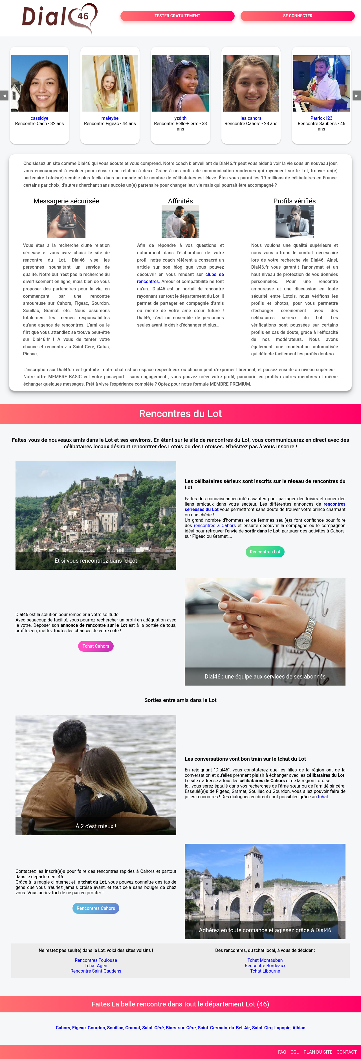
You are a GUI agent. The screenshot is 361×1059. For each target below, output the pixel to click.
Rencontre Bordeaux (265, 965)
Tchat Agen (96, 965)
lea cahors (251, 118)
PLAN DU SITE (318, 1052)
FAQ (282, 1052)
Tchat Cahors (95, 646)
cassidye (40, 118)
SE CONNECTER (297, 16)
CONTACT (346, 1052)
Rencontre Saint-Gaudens (96, 971)
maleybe (110, 118)
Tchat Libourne (265, 971)
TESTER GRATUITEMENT (178, 16)
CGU (295, 1052)
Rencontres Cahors (96, 908)
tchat (323, 796)
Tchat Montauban (265, 960)
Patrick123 (322, 118)
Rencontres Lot (265, 551)
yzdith (180, 118)
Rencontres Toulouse (96, 960)
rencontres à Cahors (215, 525)
